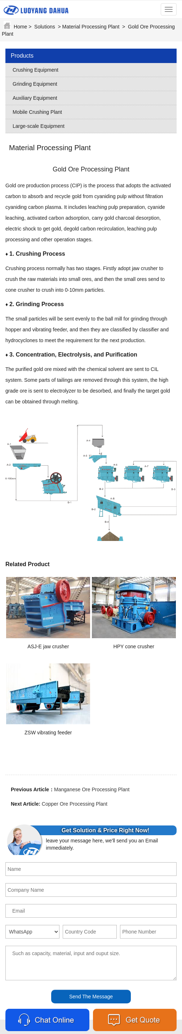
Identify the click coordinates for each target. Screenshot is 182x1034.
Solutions (44, 27)
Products (22, 56)
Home (20, 27)
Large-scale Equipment (39, 126)
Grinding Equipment (35, 84)
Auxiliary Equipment (35, 98)
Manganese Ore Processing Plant (91, 789)
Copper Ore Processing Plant (74, 804)
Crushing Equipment (35, 70)
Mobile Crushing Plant (37, 112)
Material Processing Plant (91, 27)
